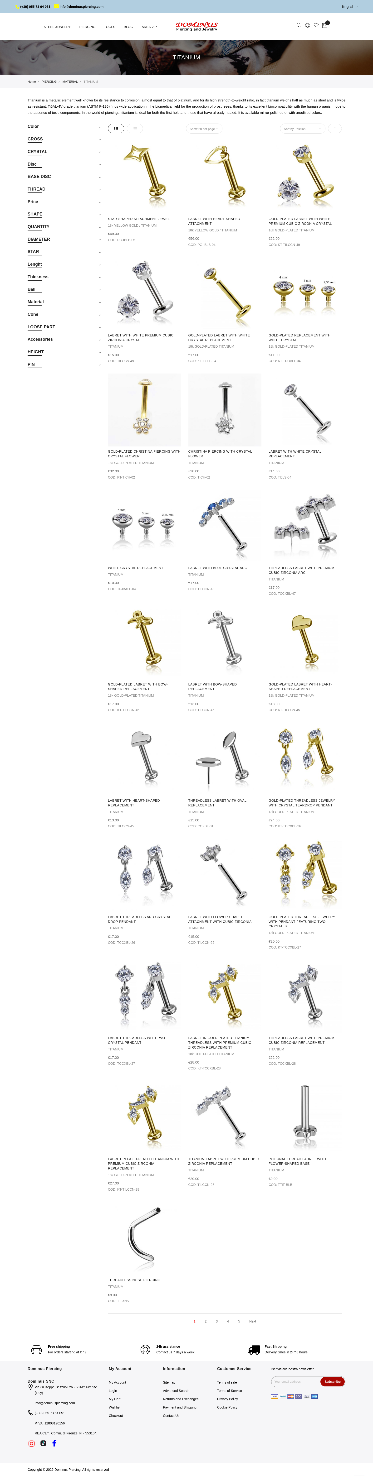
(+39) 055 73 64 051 (32, 7)
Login (113, 1391)
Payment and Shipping (179, 1407)
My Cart (115, 1399)
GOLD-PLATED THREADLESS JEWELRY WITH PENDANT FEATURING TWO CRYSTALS (302, 921)
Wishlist (114, 1407)
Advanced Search (176, 1391)
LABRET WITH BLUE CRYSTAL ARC (217, 568)
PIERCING (49, 81)
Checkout (116, 1416)
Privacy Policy (227, 1399)
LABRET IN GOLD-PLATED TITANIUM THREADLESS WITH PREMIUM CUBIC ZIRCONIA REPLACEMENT (219, 1042)
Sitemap (169, 1382)
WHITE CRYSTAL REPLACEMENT (135, 568)
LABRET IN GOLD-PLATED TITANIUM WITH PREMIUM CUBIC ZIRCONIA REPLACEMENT (143, 1163)
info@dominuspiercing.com (79, 7)
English (350, 7)
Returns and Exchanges (180, 1399)
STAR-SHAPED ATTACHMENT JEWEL (139, 219)
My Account (117, 1382)
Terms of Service (229, 1391)
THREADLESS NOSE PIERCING (134, 1280)
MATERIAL (70, 81)
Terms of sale (227, 1382)
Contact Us (171, 1416)
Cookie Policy (227, 1407)
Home (32, 81)
